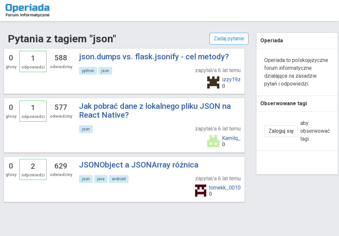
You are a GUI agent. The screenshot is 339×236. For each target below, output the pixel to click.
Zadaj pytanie (229, 38)
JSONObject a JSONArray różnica (138, 164)
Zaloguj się (281, 131)
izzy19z (231, 79)
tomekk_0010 (225, 188)
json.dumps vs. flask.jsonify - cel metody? (154, 56)
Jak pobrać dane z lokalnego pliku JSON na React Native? (155, 111)
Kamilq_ (231, 138)
